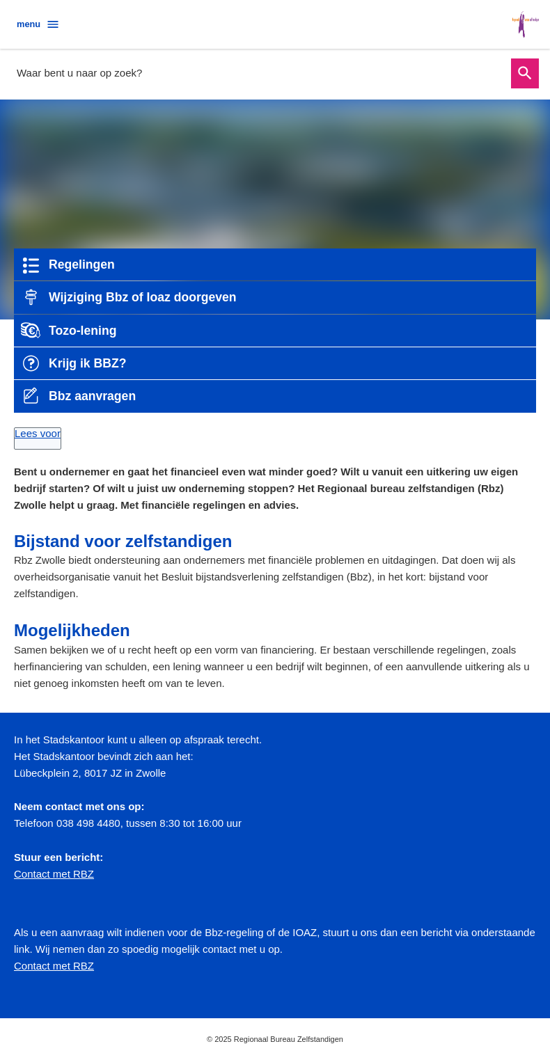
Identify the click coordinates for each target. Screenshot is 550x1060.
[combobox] (259, 73)
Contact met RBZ (54, 874)
